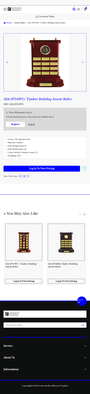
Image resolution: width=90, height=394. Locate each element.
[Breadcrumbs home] (8, 23)
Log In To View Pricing (41, 168)
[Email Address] (45, 325)
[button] (84, 168)
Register (15, 124)
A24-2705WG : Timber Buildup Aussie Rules (21, 265)
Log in (31, 124)
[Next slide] (83, 62)
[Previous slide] (7, 62)
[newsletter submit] (82, 325)
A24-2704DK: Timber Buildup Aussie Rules (63, 265)
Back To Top (80, 301)
